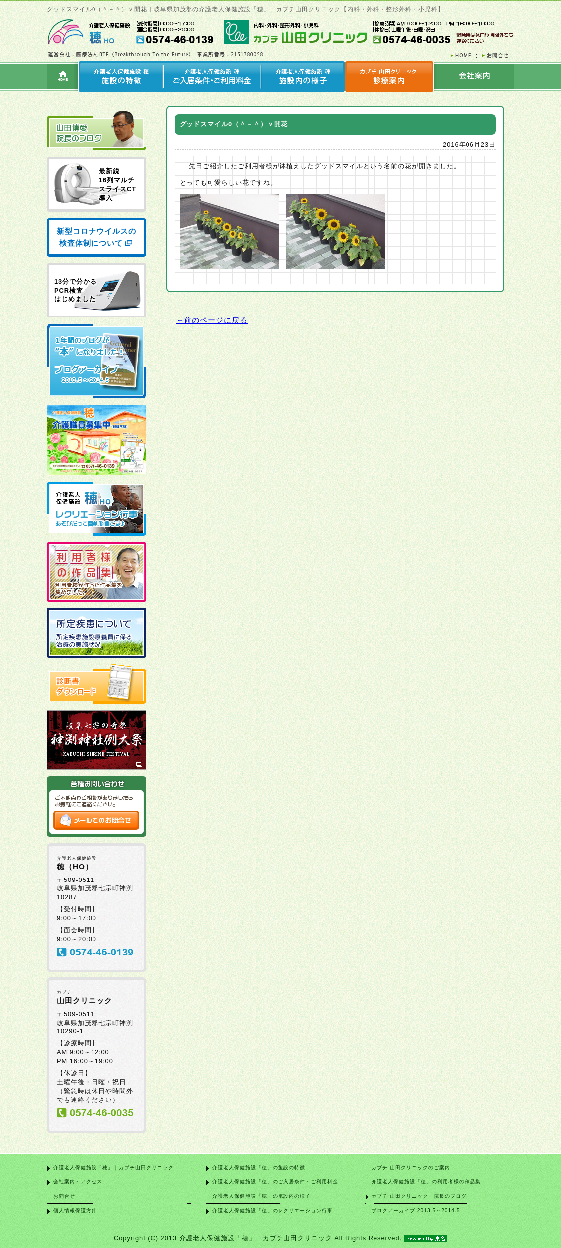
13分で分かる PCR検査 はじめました (75, 290)
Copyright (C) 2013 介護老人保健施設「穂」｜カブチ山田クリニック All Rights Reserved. (280, 1238)
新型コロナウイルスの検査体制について (96, 237)
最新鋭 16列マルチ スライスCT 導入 (117, 184)
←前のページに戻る (212, 320)
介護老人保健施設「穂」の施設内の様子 (261, 1196)
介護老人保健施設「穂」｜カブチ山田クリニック (113, 1167)
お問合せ (64, 1196)
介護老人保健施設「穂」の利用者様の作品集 (426, 1181)
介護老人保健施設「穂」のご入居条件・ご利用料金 (275, 1181)
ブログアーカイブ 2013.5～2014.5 (416, 1210)
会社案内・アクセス (77, 1181)
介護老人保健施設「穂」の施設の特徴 (258, 1167)
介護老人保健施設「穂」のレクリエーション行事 (272, 1210)
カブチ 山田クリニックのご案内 (411, 1167)
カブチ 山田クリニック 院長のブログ (419, 1196)
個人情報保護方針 (75, 1210)
